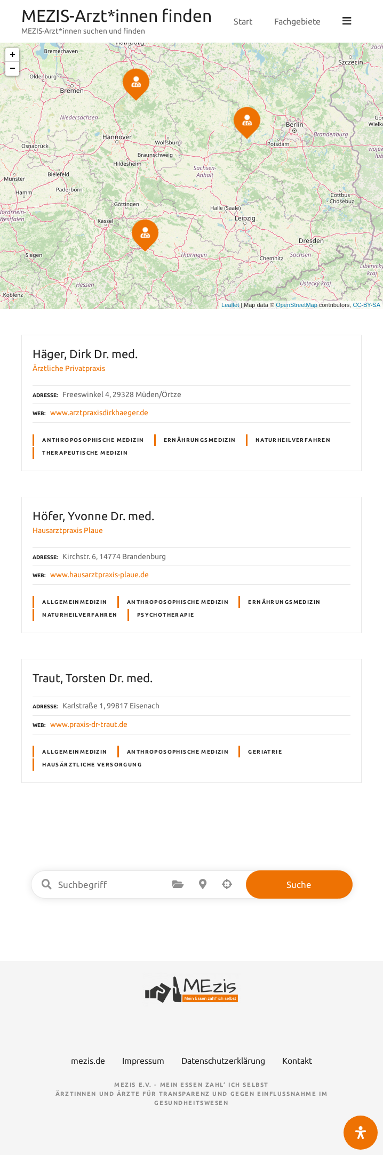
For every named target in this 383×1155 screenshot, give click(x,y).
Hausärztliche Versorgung (92, 765)
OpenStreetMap (296, 305)
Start (244, 21)
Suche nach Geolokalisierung (227, 884)
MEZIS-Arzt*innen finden (116, 15)
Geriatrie (265, 752)
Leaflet (230, 305)
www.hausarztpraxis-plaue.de (99, 574)
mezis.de (88, 1060)
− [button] (12, 68)
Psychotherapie (166, 615)
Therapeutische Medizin (85, 453)
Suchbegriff (47, 884)
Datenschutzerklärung (223, 1060)
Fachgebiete (298, 21)
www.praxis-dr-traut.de (88, 724)
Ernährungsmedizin (200, 440)
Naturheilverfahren (293, 440)
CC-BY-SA (366, 305)
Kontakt (297, 1060)
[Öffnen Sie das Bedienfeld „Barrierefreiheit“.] (361, 1133)
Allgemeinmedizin (75, 602)
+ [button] (12, 55)
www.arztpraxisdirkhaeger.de (99, 412)
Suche (299, 884)
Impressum (143, 1060)
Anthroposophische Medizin (93, 440)
